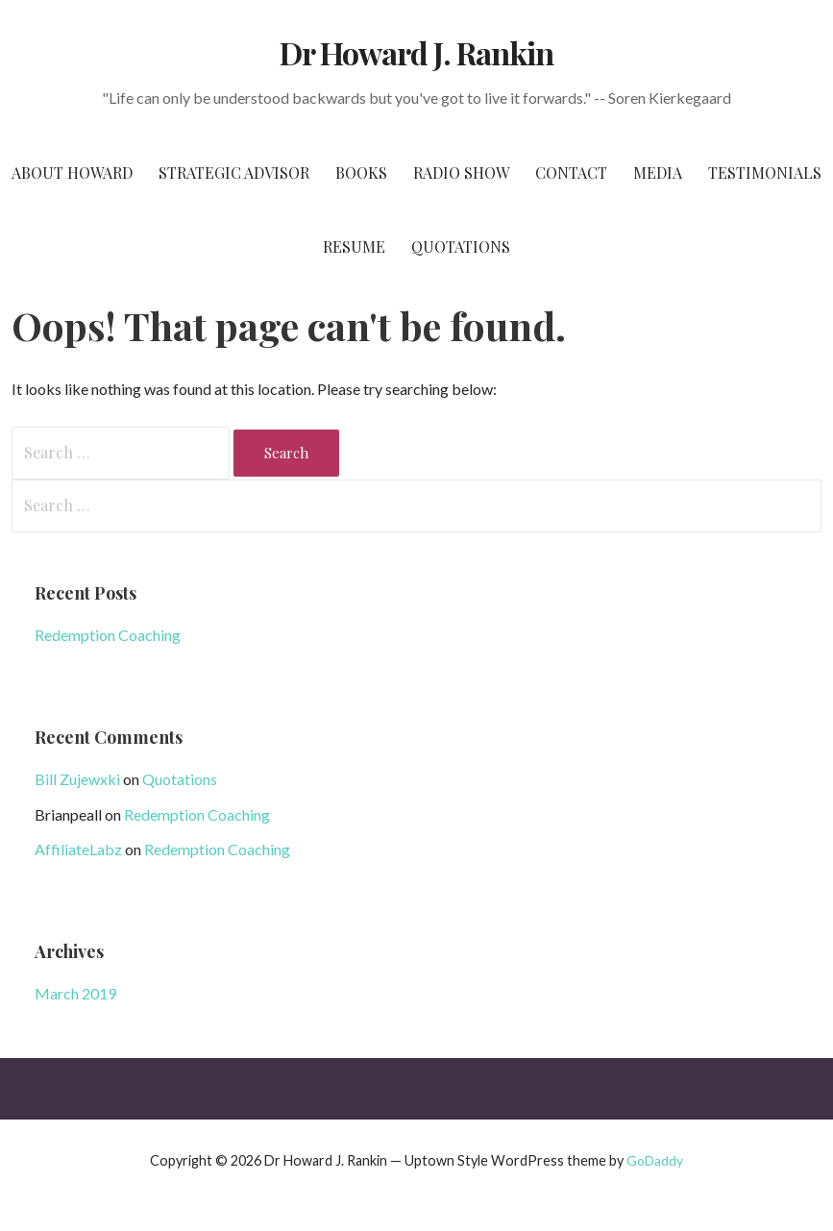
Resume (354, 246)
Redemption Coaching (108, 635)
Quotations (460, 246)
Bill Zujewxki (77, 779)
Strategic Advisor (234, 172)
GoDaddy (654, 1160)
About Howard (72, 172)
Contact (571, 172)
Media (657, 172)
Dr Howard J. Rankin (417, 52)
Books (361, 172)
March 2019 (75, 993)
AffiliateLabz (78, 849)
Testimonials (764, 172)
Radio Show (461, 172)
